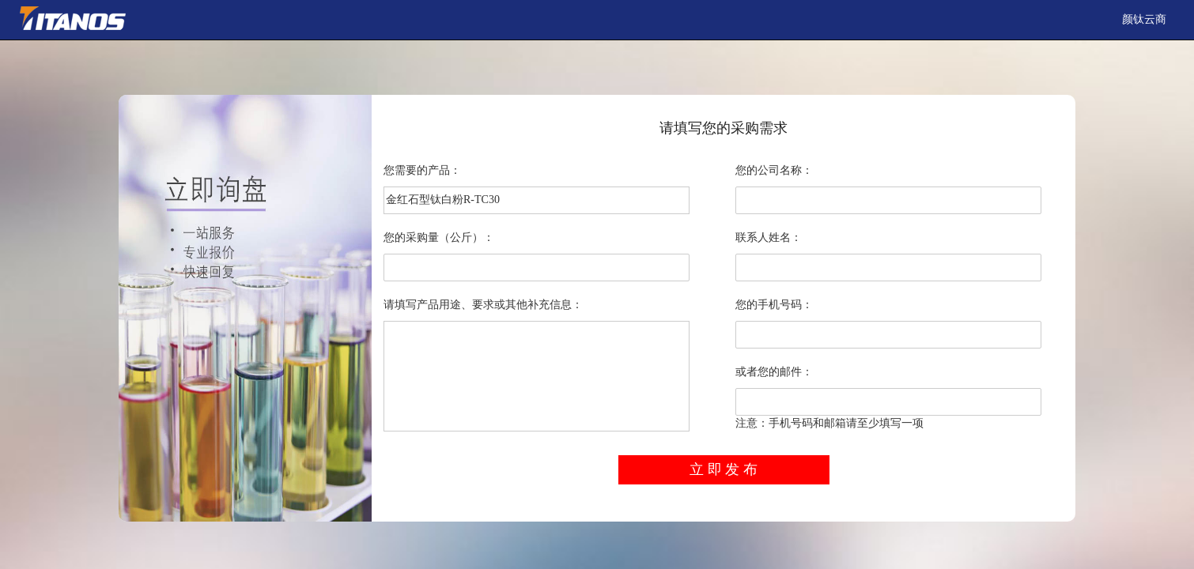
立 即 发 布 (724, 469)
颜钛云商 (1144, 19)
